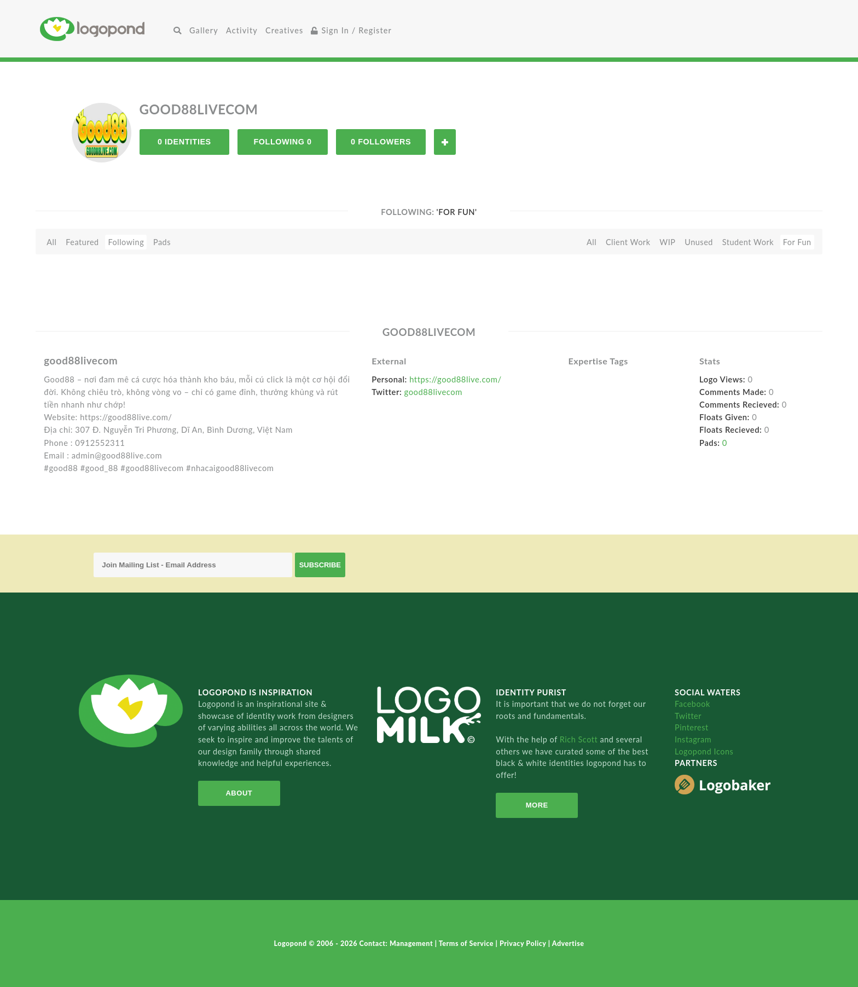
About (238, 793)
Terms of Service (467, 943)
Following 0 (282, 141)
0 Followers (381, 141)
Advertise (568, 943)
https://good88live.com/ (455, 379)
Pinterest (692, 727)
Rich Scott (580, 739)
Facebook (692, 704)
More (537, 805)
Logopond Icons (704, 751)
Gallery (203, 30)
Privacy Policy (524, 943)
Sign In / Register (351, 30)
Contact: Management (397, 943)
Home (105, 28)
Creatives (284, 30)
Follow (445, 142)
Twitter (688, 716)
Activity (242, 30)
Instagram (693, 739)
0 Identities (184, 141)
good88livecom (433, 392)
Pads (162, 242)
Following (126, 242)
